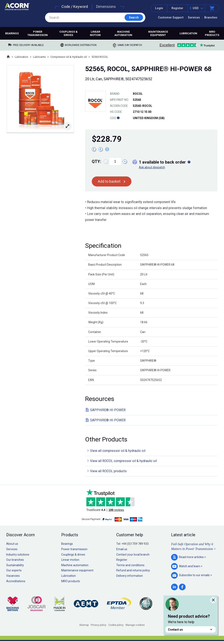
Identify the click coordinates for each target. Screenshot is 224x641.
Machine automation (123, 33)
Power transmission (37, 33)
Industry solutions (17, 554)
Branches (210, 17)
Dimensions (106, 6)
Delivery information (129, 575)
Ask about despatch (152, 167)
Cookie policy (116, 625)
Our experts (14, 570)
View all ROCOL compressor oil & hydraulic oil (123, 461)
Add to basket (109, 181)
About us (12, 543)
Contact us (190, 629)
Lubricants (39, 56)
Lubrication (188, 33)
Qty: (96, 161)
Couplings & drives (68, 33)
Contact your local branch (132, 554)
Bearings (12, 33)
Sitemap (84, 625)
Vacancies (13, 575)
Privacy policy (98, 625)
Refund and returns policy (133, 570)
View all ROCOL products (108, 471)
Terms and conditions (130, 565)
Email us (121, 549)
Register (177, 8)
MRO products (212, 33)
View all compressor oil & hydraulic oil (117, 451)
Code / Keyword (74, 6)
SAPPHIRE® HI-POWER (108, 410)
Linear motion (95, 33)
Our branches (15, 559)
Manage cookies (135, 625)
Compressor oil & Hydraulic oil (68, 56)
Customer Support (171, 17)
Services (194, 17)
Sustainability (15, 565)
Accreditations (15, 581)
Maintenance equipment (158, 33)
